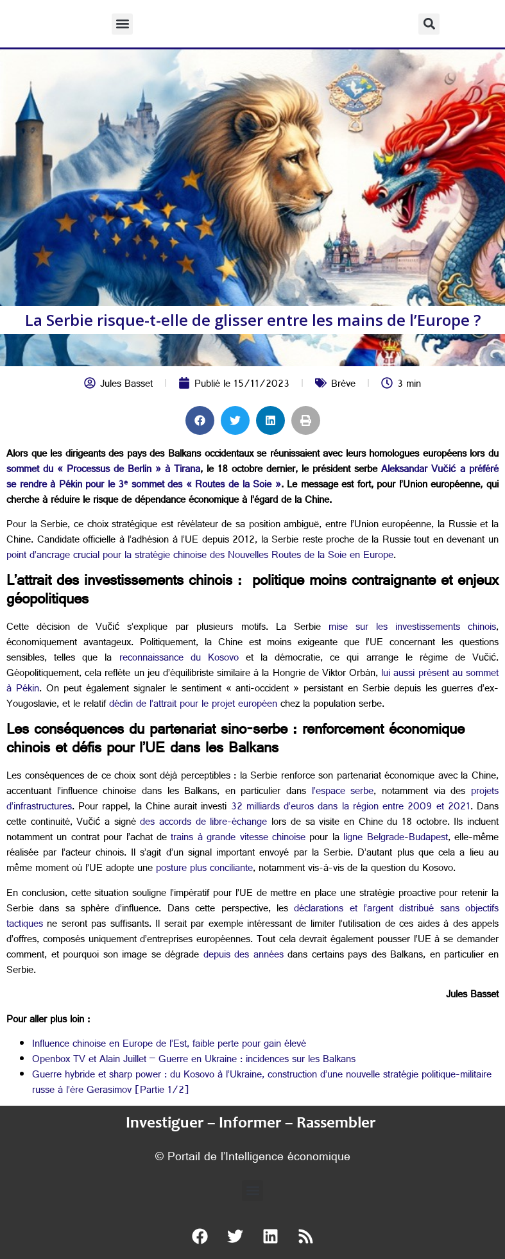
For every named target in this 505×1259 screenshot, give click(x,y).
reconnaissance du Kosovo (179, 659)
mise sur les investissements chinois (412, 628)
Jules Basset (126, 385)
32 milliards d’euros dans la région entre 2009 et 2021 (350, 808)
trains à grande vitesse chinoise (238, 839)
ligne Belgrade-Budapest (395, 839)
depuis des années (243, 956)
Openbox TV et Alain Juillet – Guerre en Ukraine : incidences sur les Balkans (193, 1060)
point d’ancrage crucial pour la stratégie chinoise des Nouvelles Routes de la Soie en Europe (199, 556)
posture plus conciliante (204, 869)
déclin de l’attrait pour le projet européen (193, 705)
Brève (343, 385)
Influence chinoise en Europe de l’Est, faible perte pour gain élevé (169, 1045)
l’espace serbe (343, 792)
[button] (122, 24)
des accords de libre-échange (203, 823)
